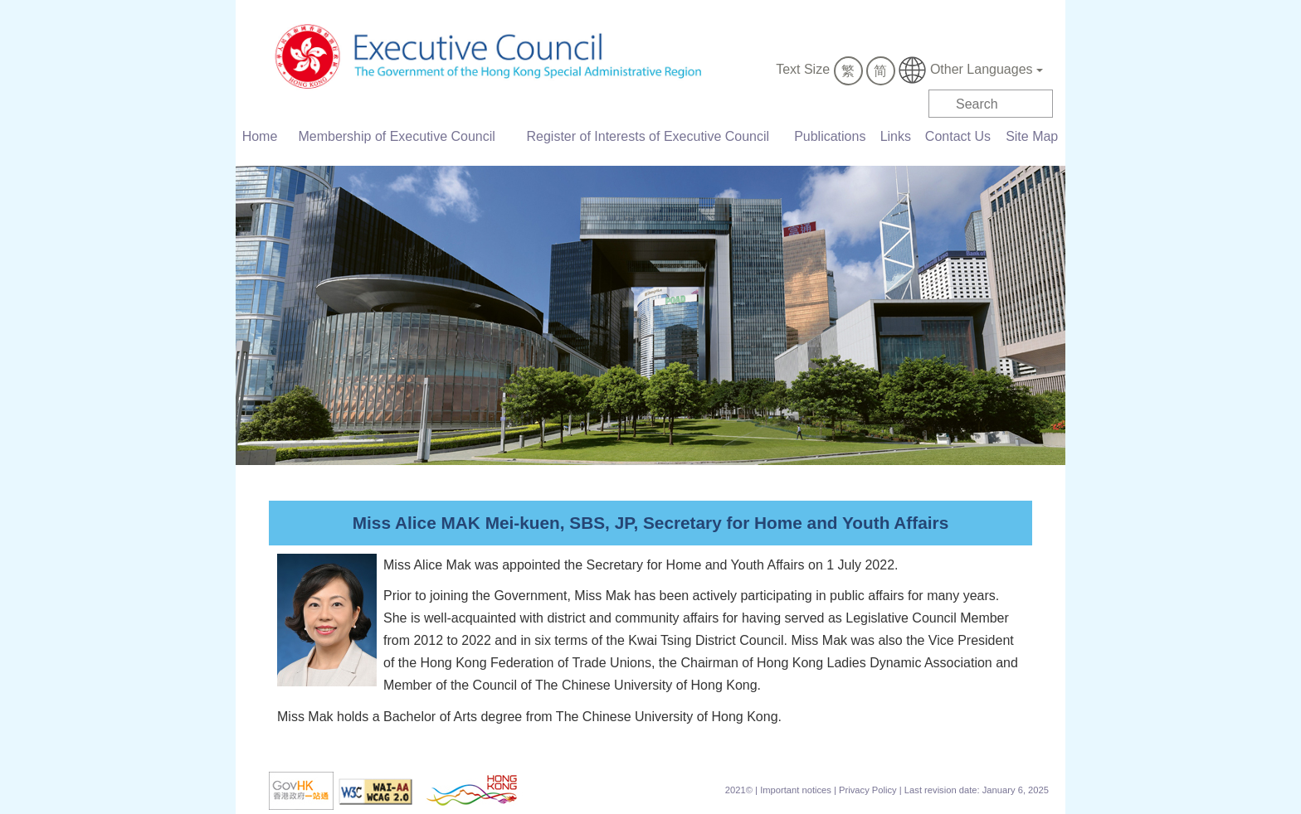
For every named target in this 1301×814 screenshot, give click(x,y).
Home (260, 136)
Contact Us (958, 136)
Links (895, 136)
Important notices (795, 790)
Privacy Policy (868, 790)
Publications (829, 136)
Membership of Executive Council (396, 136)
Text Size (803, 69)
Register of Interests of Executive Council (648, 136)
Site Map (1032, 136)
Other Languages (971, 70)
